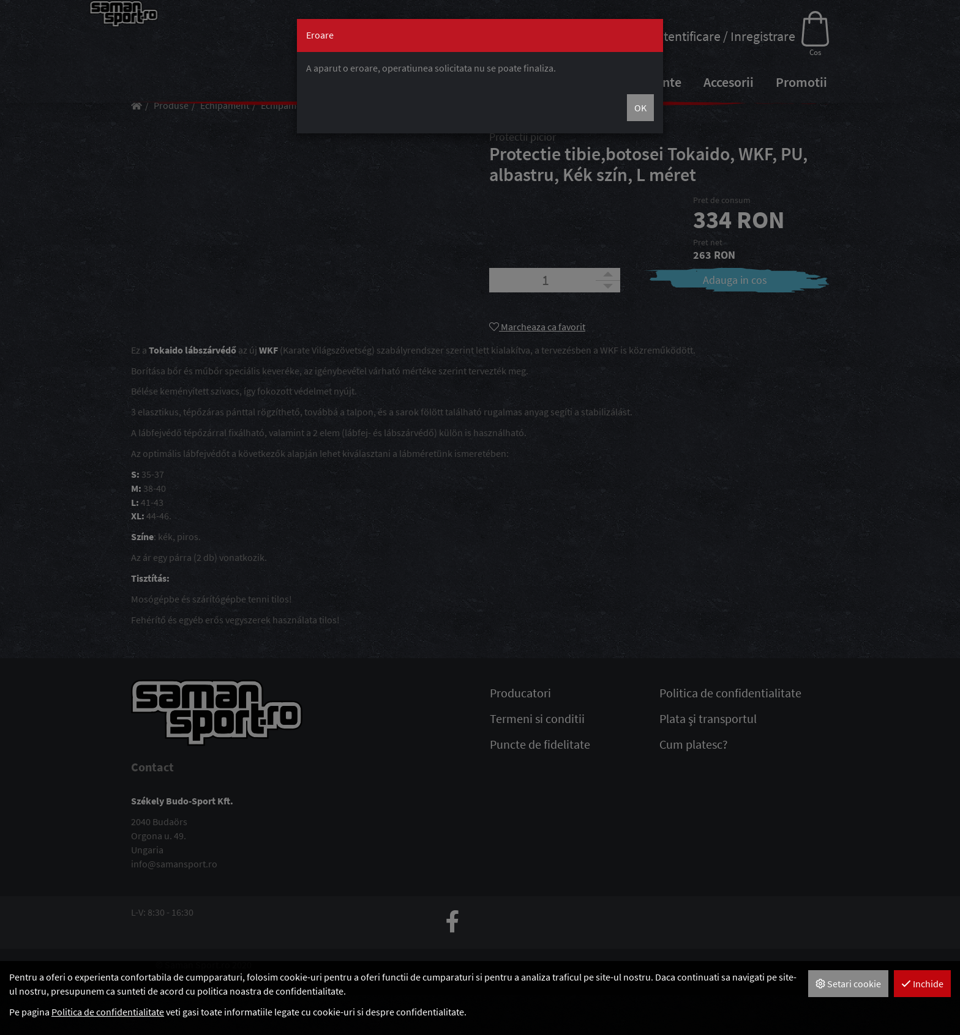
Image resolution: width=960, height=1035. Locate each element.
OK (640, 108)
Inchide (922, 984)
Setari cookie (848, 984)
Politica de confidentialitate (107, 1012)
